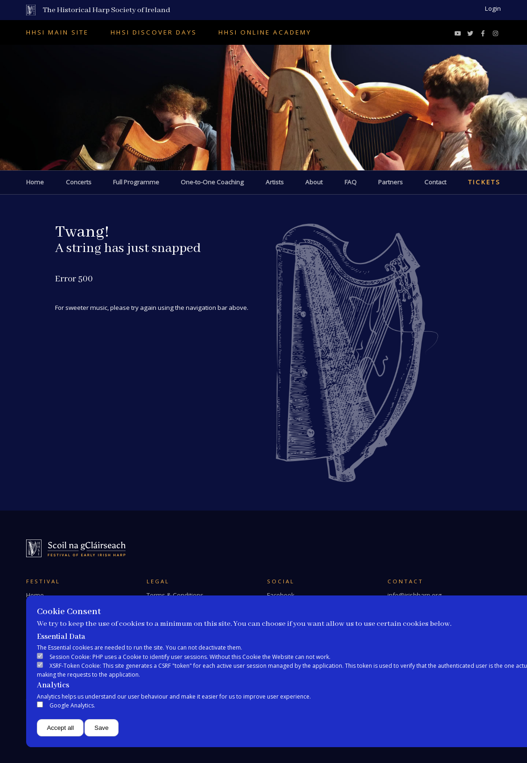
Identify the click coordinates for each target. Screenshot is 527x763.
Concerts (78, 182)
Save (101, 727)
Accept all (60, 727)
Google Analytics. (72, 705)
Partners (390, 182)
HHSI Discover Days (154, 32)
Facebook (281, 595)
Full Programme (136, 182)
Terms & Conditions (175, 595)
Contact (435, 182)
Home (35, 182)
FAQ (350, 182)
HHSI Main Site (57, 32)
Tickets (484, 182)
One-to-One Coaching (212, 182)
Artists (275, 182)
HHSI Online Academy (264, 32)
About (314, 182)
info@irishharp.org (414, 595)
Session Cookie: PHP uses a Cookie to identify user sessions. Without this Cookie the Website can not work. (189, 657)
